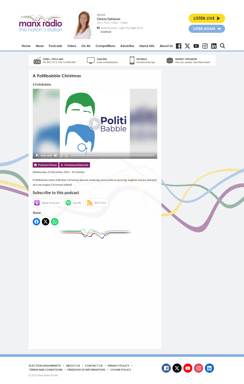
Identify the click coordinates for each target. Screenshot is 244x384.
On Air (85, 46)
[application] (95, 124)
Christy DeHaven (108, 19)
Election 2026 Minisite (45, 365)
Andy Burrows (109, 27)
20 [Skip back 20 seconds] (61, 155)
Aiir (56, 375)
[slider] (112, 155)
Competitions (105, 46)
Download (106, 31)
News (40, 46)
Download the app (146, 62)
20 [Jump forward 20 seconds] (66, 155)
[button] (95, 124)
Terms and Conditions (46, 369)
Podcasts (55, 46)
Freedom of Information (86, 369)
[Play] (37, 155)
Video (71, 46)
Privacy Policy (118, 365)
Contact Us (94, 365)
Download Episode (76, 164)
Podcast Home (47, 164)
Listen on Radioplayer (107, 62)
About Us (166, 46)
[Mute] (55, 155)
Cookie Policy (120, 369)
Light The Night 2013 (131, 27)
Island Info (147, 46)
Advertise (127, 46)
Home (26, 46)
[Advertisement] (96, 291)
